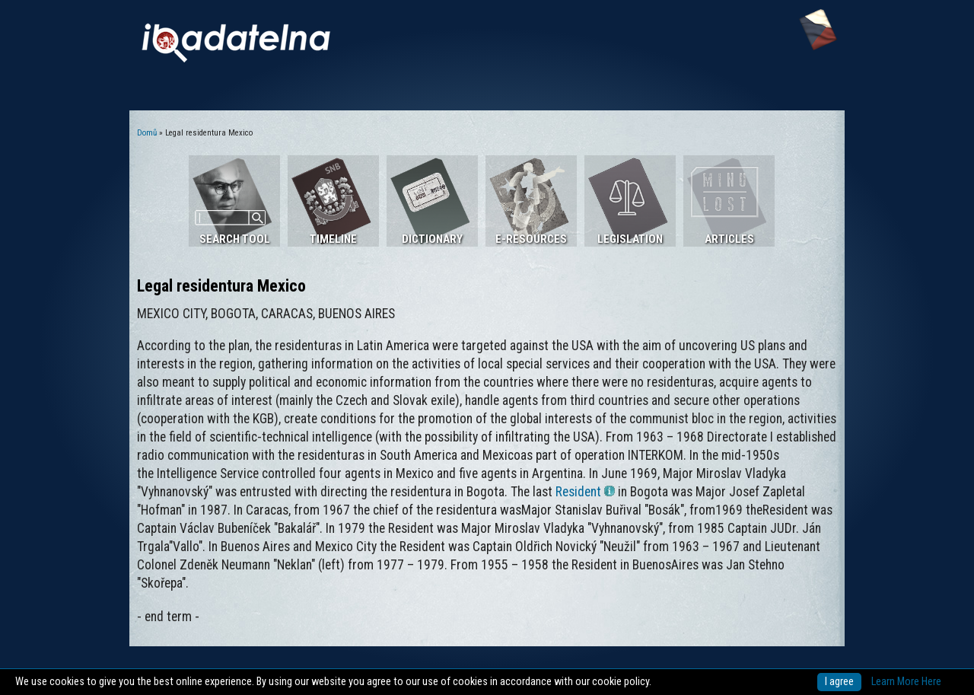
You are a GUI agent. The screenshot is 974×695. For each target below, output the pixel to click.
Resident (585, 491)
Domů (147, 133)
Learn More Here (906, 681)
